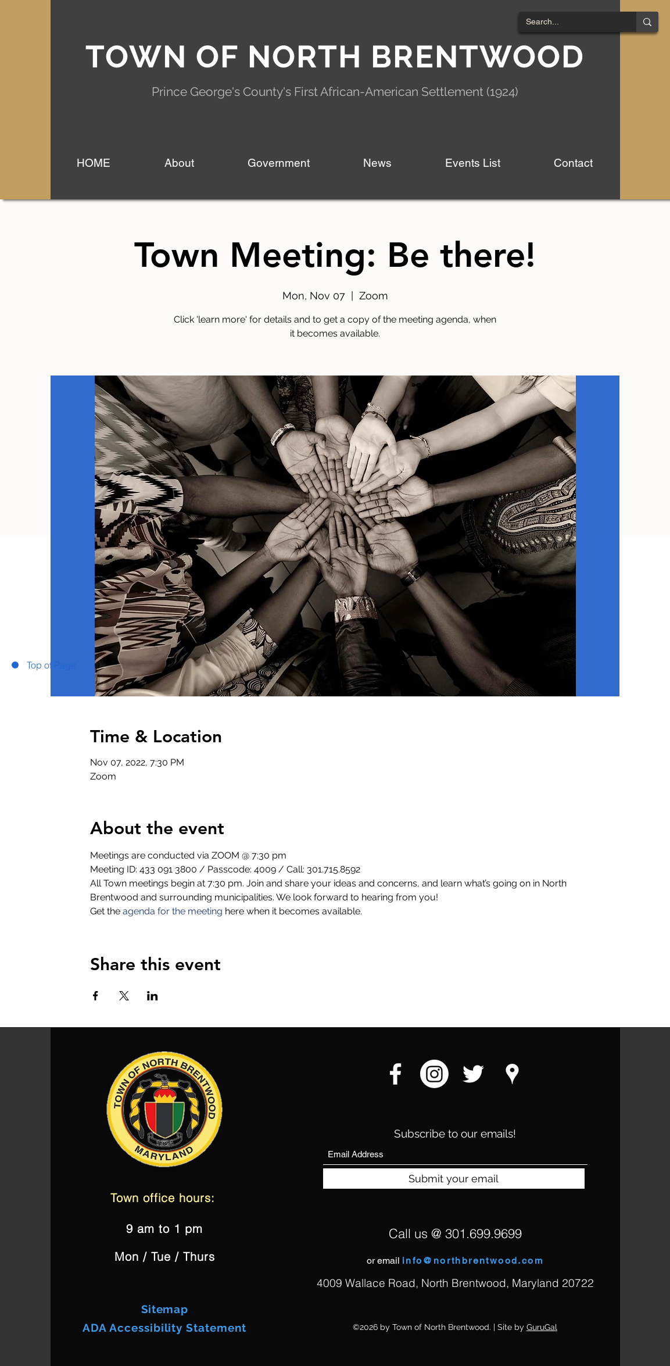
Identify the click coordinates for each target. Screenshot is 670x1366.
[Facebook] (395, 1074)
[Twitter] (473, 1074)
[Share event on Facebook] (95, 995)
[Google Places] (512, 1074)
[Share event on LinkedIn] (152, 995)
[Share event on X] (124, 995)
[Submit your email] (454, 1178)
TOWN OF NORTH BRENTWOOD (335, 56)
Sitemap (164, 1309)
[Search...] (569, 22)
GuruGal (541, 1327)
